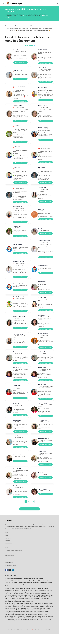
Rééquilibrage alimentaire (21, 614)
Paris (51, 595)
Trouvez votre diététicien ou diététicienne (14, 14)
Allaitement (41, 605)
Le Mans (26, 593)
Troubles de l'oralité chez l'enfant (24, 618)
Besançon (12, 592)
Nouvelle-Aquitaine (22, 584)
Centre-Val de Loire (44, 581)
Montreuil (14, 595)
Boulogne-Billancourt (27, 592)
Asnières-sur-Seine (40, 590)
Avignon (7, 592)
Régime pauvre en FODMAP (35, 614)
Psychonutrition (10, 614)
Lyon (39, 593)
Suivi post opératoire (47, 616)
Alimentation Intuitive (47, 603)
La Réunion (43, 582)
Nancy (25, 595)
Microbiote (33, 611)
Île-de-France (36, 582)
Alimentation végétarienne (30, 605)
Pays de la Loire (37, 584)
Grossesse (42, 608)
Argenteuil (31, 590)
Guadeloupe (14, 582)
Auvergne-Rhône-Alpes (11, 581)
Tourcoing (27, 598)
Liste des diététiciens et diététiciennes (37, 14)
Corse (51, 581)
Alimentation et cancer (35, 603)
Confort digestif (34, 606)
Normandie (13, 584)
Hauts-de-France (27, 582)
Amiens (17, 590)
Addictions (8, 603)
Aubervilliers (49, 590)
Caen (38, 592)
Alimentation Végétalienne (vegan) (14, 605)
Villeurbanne (37, 598)
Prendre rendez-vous (20, 62)
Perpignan (7, 597)
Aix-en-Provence (9, 590)
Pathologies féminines (15, 613)
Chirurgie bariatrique (24, 606)
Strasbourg (11, 598)
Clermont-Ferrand (45, 592)
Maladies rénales (25, 611)
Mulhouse (20, 595)
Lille (31, 593)
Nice (39, 595)
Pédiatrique (24, 613)
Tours (31, 598)
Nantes (35, 595)
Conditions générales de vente (13, 553)
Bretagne (35, 581)
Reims (17, 597)
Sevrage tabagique (29, 616)
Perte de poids (42, 613)
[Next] (33, 501)
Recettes (7, 540)
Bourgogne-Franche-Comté (25, 581)
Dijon (11, 593)
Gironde (33, 26)
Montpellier (8, 595)
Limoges (35, 593)
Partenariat (8, 538)
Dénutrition (41, 606)
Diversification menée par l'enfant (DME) (20, 608)
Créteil (7, 593)
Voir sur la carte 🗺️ (29, 45)
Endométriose (35, 608)
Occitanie (30, 584)
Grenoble (15, 593)
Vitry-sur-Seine (45, 598)
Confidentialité (8, 558)
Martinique (49, 582)
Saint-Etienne (44, 597)
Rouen (31, 597)
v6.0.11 (49, 630)
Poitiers (13, 597)
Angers (21, 590)
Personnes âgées (32, 613)
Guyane (20, 582)
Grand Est (7, 582)
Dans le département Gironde (32, 15)
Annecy (26, 590)
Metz (48, 593)
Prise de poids (50, 613)
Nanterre (30, 595)
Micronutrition (40, 611)
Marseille (43, 593)
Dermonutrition (49, 606)
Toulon (16, 598)
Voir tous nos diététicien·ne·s (29, 509)
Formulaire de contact (10, 565)
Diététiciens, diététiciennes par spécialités (18, 601)
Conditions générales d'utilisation (13, 550)
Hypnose (12, 610)
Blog (6, 535)
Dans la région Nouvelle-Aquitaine (14, 15)
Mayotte (7, 584)
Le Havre (21, 593)
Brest (35, 592)
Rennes (22, 597)
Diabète (7, 608)
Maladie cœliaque (20, 610)
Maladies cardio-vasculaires (32, 610)
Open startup (8, 543)
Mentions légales (9, 555)
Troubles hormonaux (20, 621)
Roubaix (27, 597)
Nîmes (42, 595)
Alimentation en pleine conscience (20, 603)
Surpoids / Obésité (10, 618)
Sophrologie (38, 616)
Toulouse (21, 598)
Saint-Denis (37, 597)
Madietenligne (23, 630)
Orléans (47, 595)
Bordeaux (18, 592)
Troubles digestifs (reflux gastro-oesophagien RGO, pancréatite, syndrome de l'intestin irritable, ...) (27, 618)
